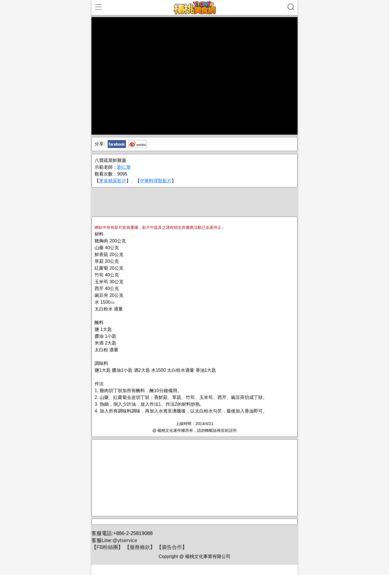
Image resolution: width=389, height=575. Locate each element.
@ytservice (124, 540)
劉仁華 (124, 167)
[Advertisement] (194, 201)
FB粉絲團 (107, 547)
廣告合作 (172, 547)
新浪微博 (138, 144)
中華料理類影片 (156, 180)
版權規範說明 (225, 430)
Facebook (117, 144)
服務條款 (140, 547)
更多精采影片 (112, 180)
